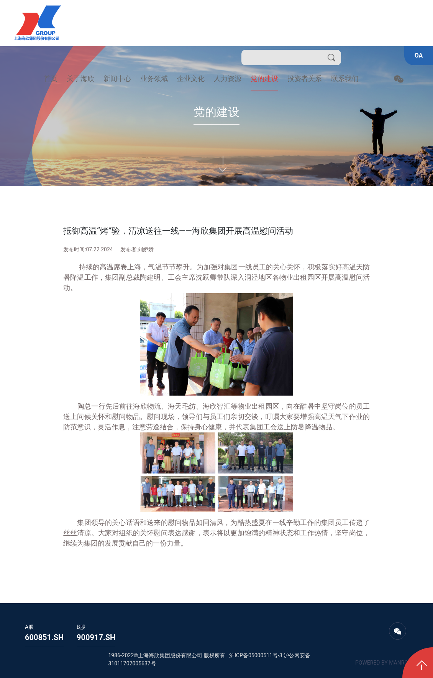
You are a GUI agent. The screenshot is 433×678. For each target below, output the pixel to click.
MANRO (398, 663)
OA (419, 55)
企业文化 (191, 78)
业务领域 (154, 78)
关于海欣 (80, 78)
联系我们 (345, 78)
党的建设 (264, 78)
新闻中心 (117, 78)
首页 (50, 78)
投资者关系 (304, 78)
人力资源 (227, 78)
